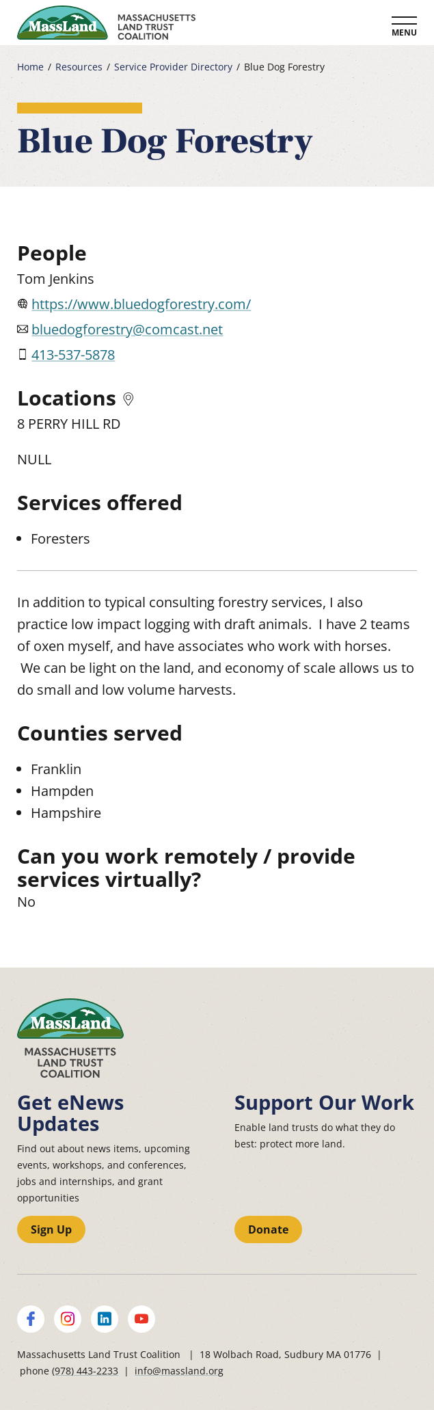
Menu (404, 32)
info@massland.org (179, 1370)
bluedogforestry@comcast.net (127, 329)
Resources (79, 67)
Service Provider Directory (173, 67)
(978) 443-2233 (85, 1370)
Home (30, 67)
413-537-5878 (73, 354)
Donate (268, 1229)
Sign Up (51, 1229)
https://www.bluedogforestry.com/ (141, 304)
